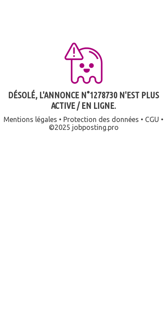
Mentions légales (30, 119)
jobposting (89, 127)
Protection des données (101, 119)
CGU (152, 119)
